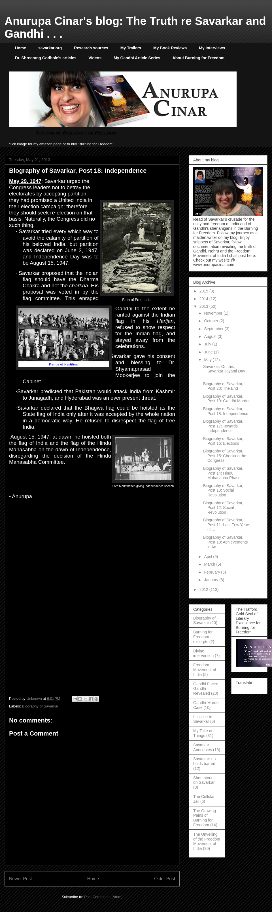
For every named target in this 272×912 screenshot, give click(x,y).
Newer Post (20, 878)
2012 (204, 589)
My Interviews (212, 48)
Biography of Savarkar (40, 706)
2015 (204, 291)
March (210, 564)
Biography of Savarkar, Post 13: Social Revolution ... (223, 490)
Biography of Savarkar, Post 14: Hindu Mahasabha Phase (223, 473)
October (211, 321)
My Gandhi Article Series (137, 58)
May (208, 359)
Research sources (91, 48)
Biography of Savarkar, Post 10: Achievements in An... (225, 542)
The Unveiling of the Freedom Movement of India (206, 841)
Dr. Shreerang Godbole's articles (45, 58)
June (209, 352)
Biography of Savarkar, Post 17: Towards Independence (223, 426)
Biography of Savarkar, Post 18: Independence (225, 411)
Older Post (164, 878)
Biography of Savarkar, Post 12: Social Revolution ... (223, 508)
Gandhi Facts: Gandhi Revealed (205, 689)
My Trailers (130, 48)
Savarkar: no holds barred (204, 761)
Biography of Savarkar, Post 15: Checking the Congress (224, 456)
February (212, 572)
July (208, 344)
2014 (204, 298)
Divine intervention (203, 653)
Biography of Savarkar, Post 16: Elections (223, 441)
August (210, 336)
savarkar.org (50, 48)
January (211, 580)
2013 (204, 306)
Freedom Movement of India (204, 670)
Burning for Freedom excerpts (202, 637)
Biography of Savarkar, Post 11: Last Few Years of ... (226, 525)
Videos (95, 58)
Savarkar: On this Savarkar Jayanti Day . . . (226, 371)
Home (20, 48)
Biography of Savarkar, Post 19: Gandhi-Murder (226, 398)
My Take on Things (203, 733)
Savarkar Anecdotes (202, 747)
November (213, 313)
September (214, 329)
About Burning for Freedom (199, 58)
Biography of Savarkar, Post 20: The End (223, 386)
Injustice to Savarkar (202, 719)
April (208, 556)
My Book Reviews (170, 48)
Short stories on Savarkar (204, 780)
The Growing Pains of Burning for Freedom (204, 817)
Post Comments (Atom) (103, 897)
